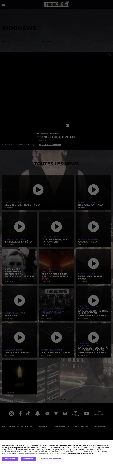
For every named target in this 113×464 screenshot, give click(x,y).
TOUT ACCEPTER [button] (10, 458)
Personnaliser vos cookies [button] (51, 458)
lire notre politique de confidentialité (80, 453)
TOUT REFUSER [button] (28, 458)
